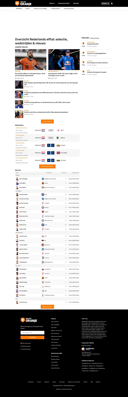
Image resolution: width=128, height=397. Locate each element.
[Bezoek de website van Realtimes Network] (88, 349)
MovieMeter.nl (99, 366)
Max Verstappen (55, 324)
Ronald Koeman (55, 356)
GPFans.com (92, 366)
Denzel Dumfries (55, 368)
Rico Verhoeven (55, 333)
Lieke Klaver (54, 348)
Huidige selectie (55, 8)
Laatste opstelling (69, 8)
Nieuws (51, 3)
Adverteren (31, 382)
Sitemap (98, 382)
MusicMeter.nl (85, 368)
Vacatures (46, 382)
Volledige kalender (94, 38)
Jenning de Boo (55, 339)
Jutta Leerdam (54, 321)
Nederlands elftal (63, 3)
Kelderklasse (101, 368)
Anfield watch (85, 370)
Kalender (76, 3)
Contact (39, 382)
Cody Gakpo (54, 362)
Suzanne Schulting (56, 345)
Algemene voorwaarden (74, 382)
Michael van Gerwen (56, 336)
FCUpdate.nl (85, 366)
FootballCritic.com (86, 363)
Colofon (85, 382)
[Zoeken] (104, 3)
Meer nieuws (47, 121)
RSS (92, 382)
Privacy (54, 382)
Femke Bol (53, 327)
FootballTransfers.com (97, 363)
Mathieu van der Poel (56, 330)
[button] (54, 4)
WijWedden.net (93, 368)
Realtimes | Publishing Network (64, 389)
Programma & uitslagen (40, 8)
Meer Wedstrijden (47, 166)
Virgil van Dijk (54, 365)
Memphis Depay (55, 359)
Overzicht (19, 8)
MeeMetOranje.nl (93, 370)
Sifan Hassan (54, 342)
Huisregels (62, 382)
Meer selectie (47, 307)
